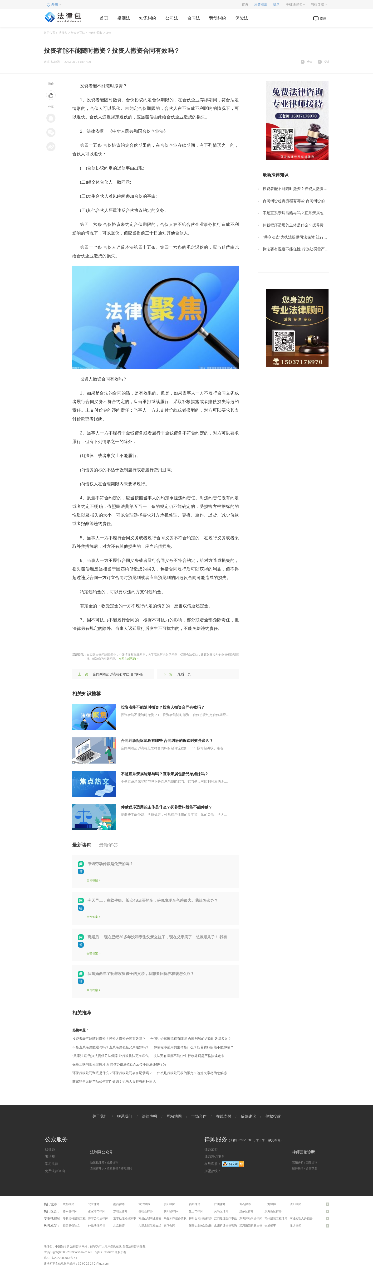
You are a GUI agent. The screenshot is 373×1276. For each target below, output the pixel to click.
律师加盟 (211, 1149)
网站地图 (174, 1116)
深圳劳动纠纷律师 (250, 1218)
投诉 (326, 61)
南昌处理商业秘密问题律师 (155, 1218)
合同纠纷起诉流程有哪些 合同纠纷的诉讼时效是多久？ (133, 674)
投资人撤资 (115, 642)
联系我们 (124, 1116)
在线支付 (223, 1116)
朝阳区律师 (171, 1211)
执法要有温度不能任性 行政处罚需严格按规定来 (188, 1056)
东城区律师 (120, 1211)
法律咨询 (76, 1246)
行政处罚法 (78, 32)
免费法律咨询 (55, 1171)
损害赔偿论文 (71, 1225)
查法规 (50, 1157)
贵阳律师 (169, 1204)
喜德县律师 (145, 1211)
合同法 (193, 18)
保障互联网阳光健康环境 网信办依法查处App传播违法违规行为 (119, 1064)
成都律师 (68, 1204)
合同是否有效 (140, 642)
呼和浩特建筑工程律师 (77, 1218)
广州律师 (220, 1204)
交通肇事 (270, 1225)
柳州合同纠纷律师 (200, 1218)
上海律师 (270, 1204)
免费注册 (260, 4)
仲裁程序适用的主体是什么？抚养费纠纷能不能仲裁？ (166, 807)
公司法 (171, 18)
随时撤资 (94, 642)
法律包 (63, 32)
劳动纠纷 (217, 18)
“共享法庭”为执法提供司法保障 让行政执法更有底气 (110, 1056)
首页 (245, 4)
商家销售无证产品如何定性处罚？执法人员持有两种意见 (114, 1081)
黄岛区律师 (221, 1211)
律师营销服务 (214, 1157)
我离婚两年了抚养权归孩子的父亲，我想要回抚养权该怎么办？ (141, 974)
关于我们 (100, 1116)
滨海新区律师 (273, 1211)
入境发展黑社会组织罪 (152, 1225)
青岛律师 (245, 1204)
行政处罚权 (95, 32)
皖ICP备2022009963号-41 (60, 1258)
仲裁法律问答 (96, 1225)
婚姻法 (123, 18)
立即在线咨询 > (128, 658)
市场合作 (198, 1116)
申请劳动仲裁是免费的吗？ (110, 864)
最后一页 (184, 674)
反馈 (309, 61)
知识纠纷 (147, 18)
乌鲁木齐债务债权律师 (178, 1218)
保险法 (241, 18)
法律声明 (149, 1116)
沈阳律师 (295, 1204)
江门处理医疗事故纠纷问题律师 (234, 1218)
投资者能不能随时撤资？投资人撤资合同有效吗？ (163, 707)
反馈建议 (248, 1116)
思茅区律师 (246, 1211)
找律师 (50, 1149)
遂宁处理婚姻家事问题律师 (130, 1218)
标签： (78, 642)
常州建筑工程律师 (276, 1218)
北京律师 (93, 1204)
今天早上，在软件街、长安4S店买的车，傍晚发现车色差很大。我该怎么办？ (153, 900)
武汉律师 (144, 1204)
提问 (323, 18)
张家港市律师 (96, 1211)
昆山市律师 (196, 1211)
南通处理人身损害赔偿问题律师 (310, 1218)
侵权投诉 (273, 1116)
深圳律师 (295, 1225)
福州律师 (194, 1204)
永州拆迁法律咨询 (225, 1225)
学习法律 (51, 1164)
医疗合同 (169, 1225)
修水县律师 (70, 1211)
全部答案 (92, 880)
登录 (276, 4)
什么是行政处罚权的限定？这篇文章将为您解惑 (192, 1073)
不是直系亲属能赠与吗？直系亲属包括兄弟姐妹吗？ (164, 774)
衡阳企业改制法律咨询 (203, 1225)
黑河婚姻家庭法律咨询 (253, 1225)
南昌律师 (119, 1204)
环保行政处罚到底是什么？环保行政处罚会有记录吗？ (112, 1073)
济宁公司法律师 (98, 1218)
